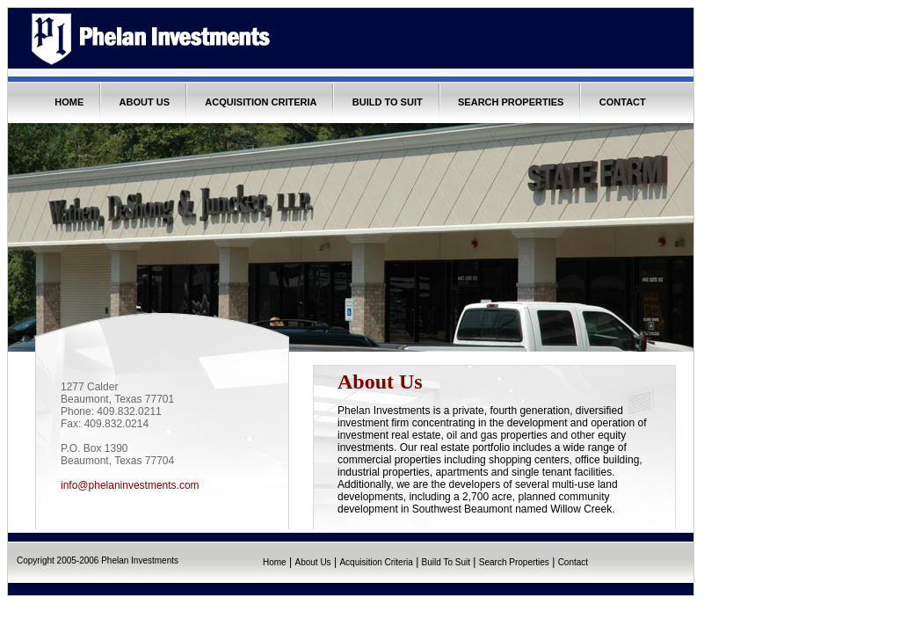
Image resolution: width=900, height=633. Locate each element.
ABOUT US (145, 102)
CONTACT (622, 102)
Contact (573, 562)
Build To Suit (446, 562)
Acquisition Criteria (375, 562)
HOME (68, 102)
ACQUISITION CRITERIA (260, 102)
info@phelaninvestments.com (130, 485)
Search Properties (514, 562)
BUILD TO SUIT (387, 102)
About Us (312, 562)
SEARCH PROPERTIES (510, 102)
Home (275, 562)
